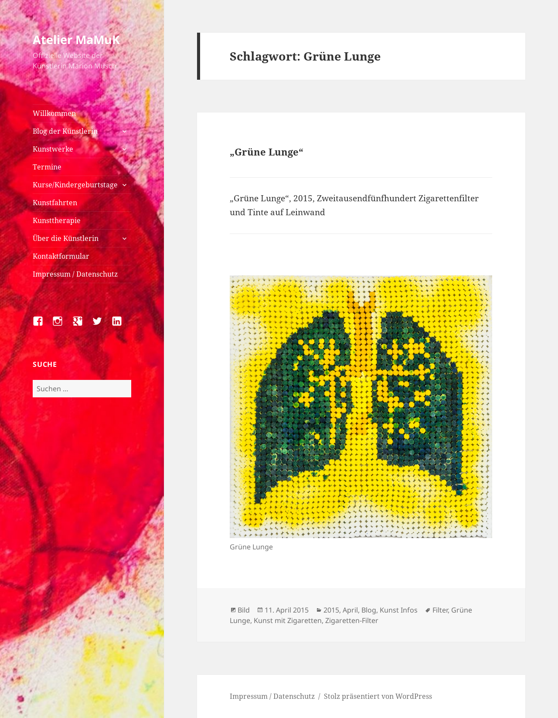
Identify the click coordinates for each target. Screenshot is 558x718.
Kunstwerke (53, 149)
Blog (368, 610)
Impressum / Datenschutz (75, 274)
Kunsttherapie (57, 220)
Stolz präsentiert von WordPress (378, 696)
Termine (47, 167)
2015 (331, 610)
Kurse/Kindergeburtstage (75, 185)
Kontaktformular (61, 256)
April (350, 610)
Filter (440, 610)
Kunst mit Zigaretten (288, 620)
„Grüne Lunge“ (266, 151)
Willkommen (54, 113)
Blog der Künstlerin (65, 131)
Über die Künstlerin (66, 238)
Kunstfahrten (55, 202)
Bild (244, 610)
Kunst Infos (399, 610)
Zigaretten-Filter (351, 620)
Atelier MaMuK (76, 39)
